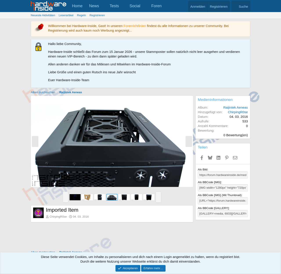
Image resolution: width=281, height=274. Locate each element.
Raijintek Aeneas (235, 107)
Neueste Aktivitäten (43, 15)
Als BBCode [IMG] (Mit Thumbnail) (219, 195)
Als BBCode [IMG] (209, 182)
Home (77, 6)
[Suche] (240, 6)
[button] (102, 6)
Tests (114, 6)
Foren (156, 6)
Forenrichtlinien (134, 26)
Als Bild (202, 169)
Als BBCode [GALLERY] (213, 208)
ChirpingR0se (58, 216)
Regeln (81, 15)
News (94, 6)
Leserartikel (66, 15)
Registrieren (97, 15)
